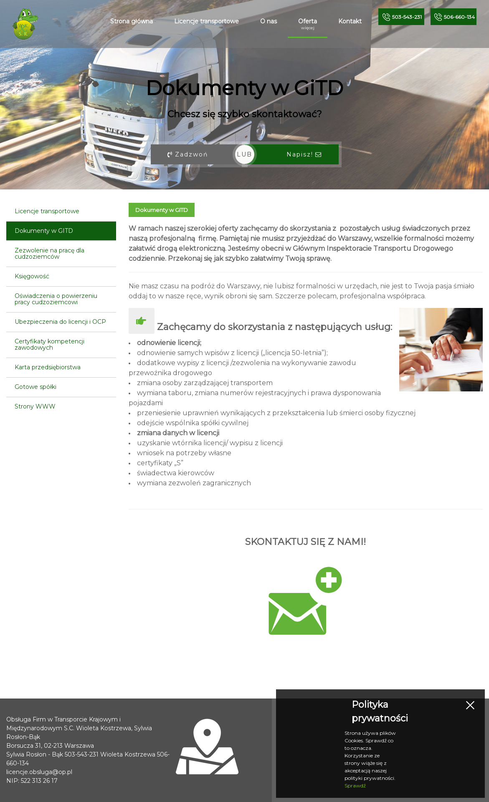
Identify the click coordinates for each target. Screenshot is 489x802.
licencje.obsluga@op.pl (39, 772)
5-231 (407, 17)
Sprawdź (355, 785)
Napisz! (304, 154)
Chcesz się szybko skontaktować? (244, 114)
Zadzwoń (187, 154)
